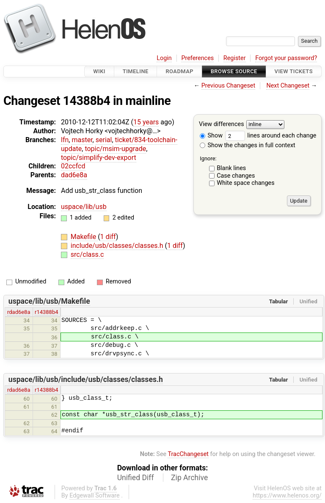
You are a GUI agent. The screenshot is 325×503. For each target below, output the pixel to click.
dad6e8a (74, 175)
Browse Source (234, 71)
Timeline (136, 71)
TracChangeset (188, 454)
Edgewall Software (94, 495)
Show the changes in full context (247, 145)
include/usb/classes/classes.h (118, 246)
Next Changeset (287, 85)
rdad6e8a (18, 312)
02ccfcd (73, 166)
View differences (221, 124)
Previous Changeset (228, 85)
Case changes (236, 175)
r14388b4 (46, 312)
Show (211, 135)
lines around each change (271, 135)
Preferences (197, 58)
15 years (146, 122)
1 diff (108, 237)
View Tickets (294, 71)
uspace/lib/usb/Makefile (49, 301)
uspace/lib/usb (84, 207)
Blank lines (231, 168)
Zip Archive (189, 477)
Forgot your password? (286, 58)
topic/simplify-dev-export (98, 158)
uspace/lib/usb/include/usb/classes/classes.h (85, 379)
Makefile (84, 237)
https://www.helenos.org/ (287, 495)
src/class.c (87, 254)
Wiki (99, 71)
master (82, 140)
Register (234, 58)
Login (164, 58)
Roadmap (179, 71)
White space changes (246, 183)
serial (104, 140)
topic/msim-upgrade (115, 149)
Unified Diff (135, 477)
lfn (65, 140)
